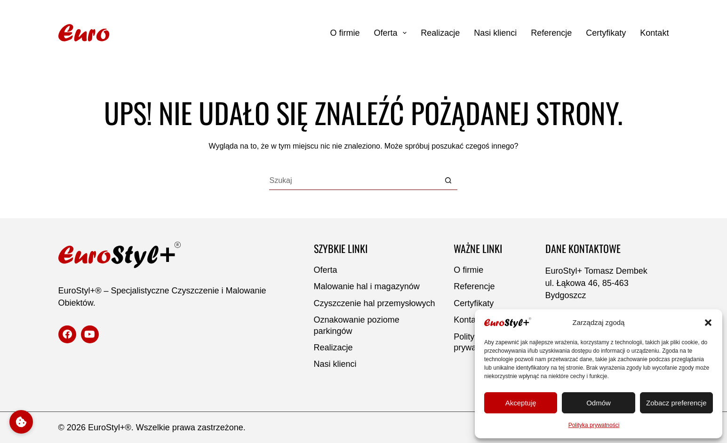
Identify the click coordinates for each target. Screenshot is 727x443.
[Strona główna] (118, 33)
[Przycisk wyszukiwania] (448, 180)
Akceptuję (520, 403)
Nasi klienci (495, 33)
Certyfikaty (606, 33)
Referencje (551, 33)
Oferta (390, 33)
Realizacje (440, 33)
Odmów (598, 403)
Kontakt (654, 33)
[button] (708, 322)
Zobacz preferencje (676, 403)
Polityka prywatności (594, 425)
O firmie (345, 33)
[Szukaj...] (354, 180)
